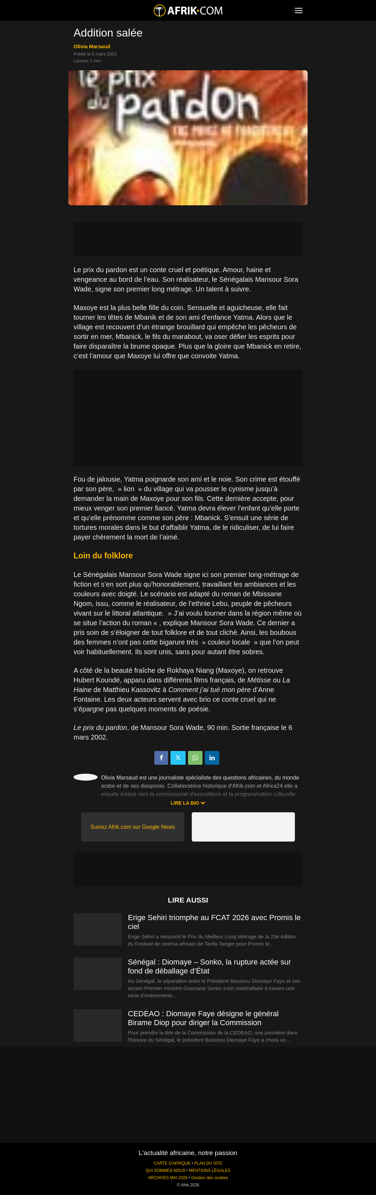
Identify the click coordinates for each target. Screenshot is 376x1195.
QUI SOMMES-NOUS (166, 1170)
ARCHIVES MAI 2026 (168, 1177)
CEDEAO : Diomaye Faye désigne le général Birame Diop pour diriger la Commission (203, 1018)
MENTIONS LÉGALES (209, 1170)
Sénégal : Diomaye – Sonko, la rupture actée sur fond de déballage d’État (209, 966)
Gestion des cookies (209, 1177)
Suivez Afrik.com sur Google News (132, 827)
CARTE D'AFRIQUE (172, 1163)
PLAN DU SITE (208, 1163)
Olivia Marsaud (92, 46)
